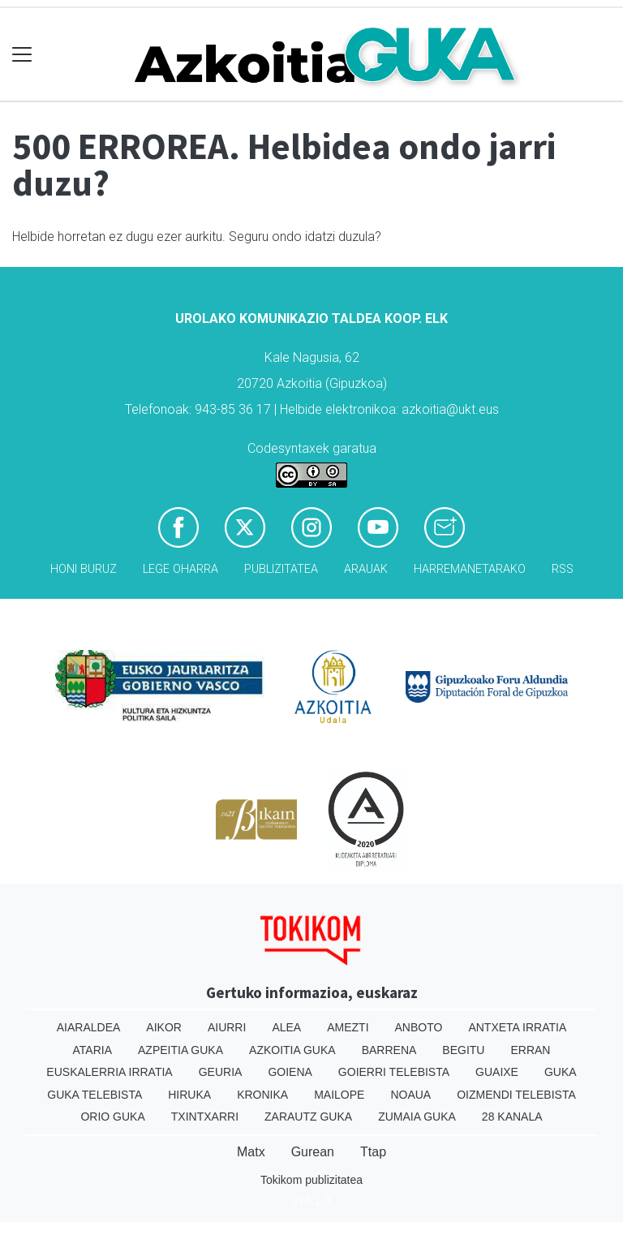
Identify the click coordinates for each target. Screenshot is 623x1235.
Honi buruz (83, 569)
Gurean (312, 1152)
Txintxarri (204, 1116)
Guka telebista (94, 1094)
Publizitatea (281, 569)
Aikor (164, 1027)
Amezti (347, 1027)
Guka (560, 1071)
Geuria (221, 1071)
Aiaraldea (89, 1027)
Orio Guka (112, 1116)
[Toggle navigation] (22, 55)
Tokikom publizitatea (311, 1179)
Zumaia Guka (417, 1116)
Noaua (410, 1094)
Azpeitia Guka (180, 1050)
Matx (251, 1152)
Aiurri (227, 1027)
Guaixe (496, 1071)
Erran (530, 1050)
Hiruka (189, 1094)
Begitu (463, 1050)
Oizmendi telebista (516, 1094)
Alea (286, 1027)
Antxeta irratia (517, 1027)
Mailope (339, 1094)
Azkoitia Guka (292, 1050)
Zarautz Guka (308, 1116)
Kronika (262, 1094)
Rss (563, 569)
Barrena (389, 1050)
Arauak (366, 569)
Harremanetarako (470, 569)
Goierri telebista (393, 1071)
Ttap (373, 1152)
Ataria (93, 1050)
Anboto (419, 1027)
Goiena (290, 1071)
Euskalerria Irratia (109, 1071)
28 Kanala (512, 1116)
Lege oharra (180, 569)
